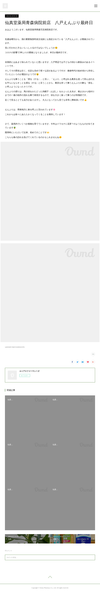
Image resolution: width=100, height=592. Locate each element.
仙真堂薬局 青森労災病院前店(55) (15, 347)
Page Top (50, 577)
